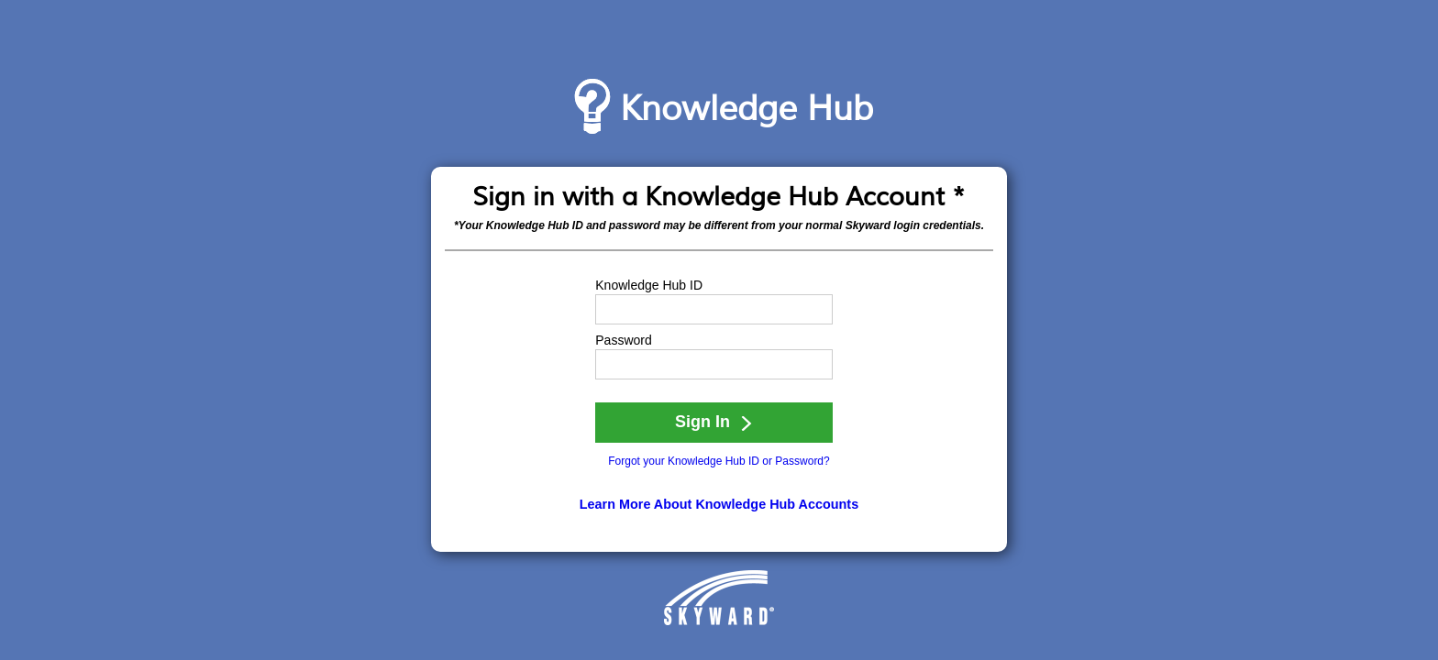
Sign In (714, 421)
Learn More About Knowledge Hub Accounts (719, 504)
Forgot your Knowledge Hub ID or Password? (718, 461)
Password (623, 340)
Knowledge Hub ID (648, 285)
